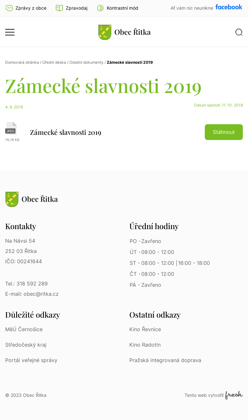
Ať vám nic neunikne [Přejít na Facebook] (192, 8)
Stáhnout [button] (224, 132)
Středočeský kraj (25, 344)
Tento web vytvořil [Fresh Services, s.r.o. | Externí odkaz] (213, 395)
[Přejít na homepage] (124, 32)
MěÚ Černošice (24, 329)
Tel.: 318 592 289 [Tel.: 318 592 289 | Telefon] (26, 283)
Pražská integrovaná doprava (165, 360)
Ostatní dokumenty (86, 62)
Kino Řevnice (145, 329)
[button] (117, 8)
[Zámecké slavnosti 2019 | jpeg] (124, 132)
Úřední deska (54, 62)
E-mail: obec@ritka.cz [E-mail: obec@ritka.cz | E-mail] (32, 294)
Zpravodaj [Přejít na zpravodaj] (71, 8)
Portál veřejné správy (31, 360)
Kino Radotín (145, 344)
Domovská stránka (22, 62)
